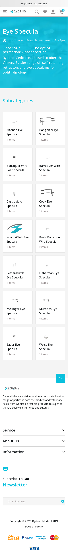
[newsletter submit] (62, 501)
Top (60, 378)
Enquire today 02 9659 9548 (34, 3)
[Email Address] (34, 501)
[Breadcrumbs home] (4, 40)
